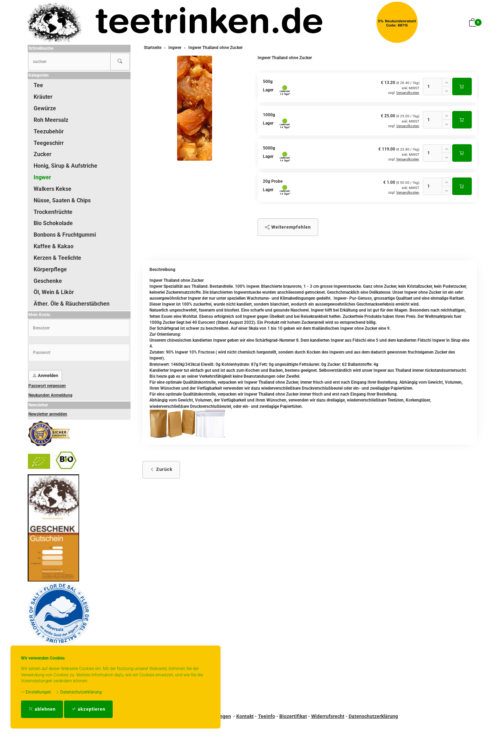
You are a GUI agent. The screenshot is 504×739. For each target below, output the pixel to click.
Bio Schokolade (53, 223)
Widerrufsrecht (327, 716)
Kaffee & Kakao (54, 246)
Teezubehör (49, 131)
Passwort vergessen (47, 385)
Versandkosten (407, 93)
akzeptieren (88, 709)
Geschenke (48, 281)
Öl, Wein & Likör (54, 292)
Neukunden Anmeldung (50, 395)
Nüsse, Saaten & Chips (62, 200)
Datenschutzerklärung (79, 692)
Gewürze (45, 108)
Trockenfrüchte (53, 212)
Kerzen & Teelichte (57, 258)
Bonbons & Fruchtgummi (65, 234)
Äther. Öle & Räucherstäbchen (72, 303)
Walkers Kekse (52, 189)
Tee (38, 85)
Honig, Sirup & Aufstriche (65, 165)
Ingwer (42, 177)
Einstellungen (36, 692)
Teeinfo (266, 716)
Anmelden (45, 375)
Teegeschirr (49, 143)
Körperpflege (50, 269)
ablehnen (42, 709)
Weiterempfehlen (288, 227)
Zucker (42, 154)
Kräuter (43, 96)
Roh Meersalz (51, 120)
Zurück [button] (161, 469)
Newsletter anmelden (47, 414)
